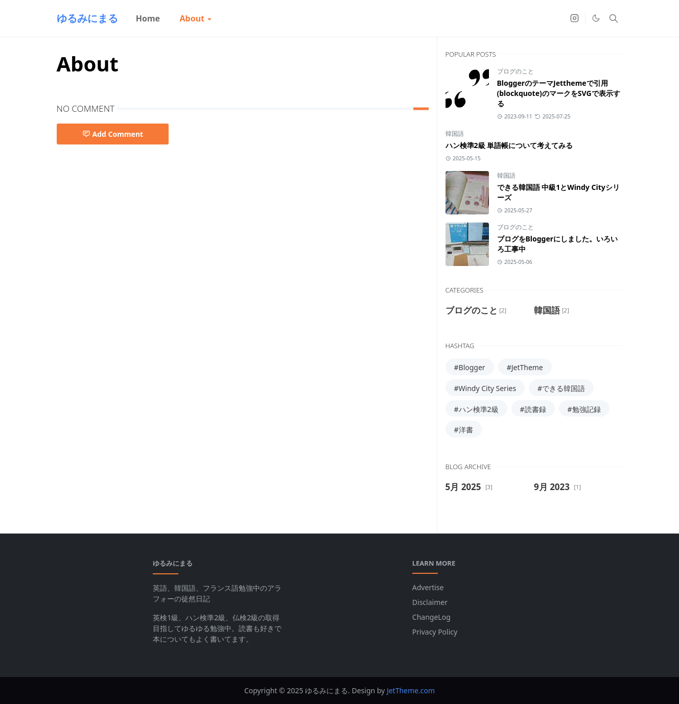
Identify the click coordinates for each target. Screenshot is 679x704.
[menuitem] (148, 18)
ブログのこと (515, 71)
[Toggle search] (613, 18)
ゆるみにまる (87, 18)
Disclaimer (430, 602)
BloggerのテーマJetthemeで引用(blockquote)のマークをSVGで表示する (558, 93)
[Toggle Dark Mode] (596, 18)
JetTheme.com (411, 690)
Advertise (428, 587)
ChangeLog (431, 617)
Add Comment (113, 134)
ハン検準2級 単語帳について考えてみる (509, 145)
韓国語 (455, 133)
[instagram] (574, 18)
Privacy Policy (434, 632)
